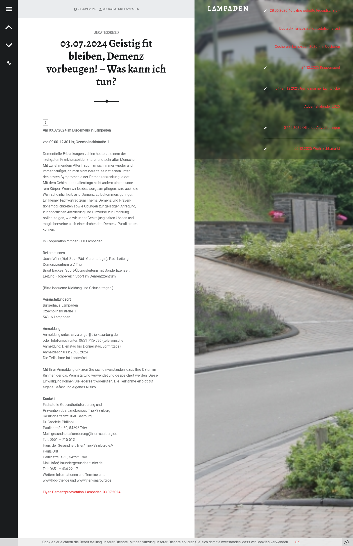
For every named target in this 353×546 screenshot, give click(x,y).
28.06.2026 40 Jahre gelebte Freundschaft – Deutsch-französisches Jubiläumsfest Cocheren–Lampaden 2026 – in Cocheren (305, 28)
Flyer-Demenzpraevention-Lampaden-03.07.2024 (81, 492)
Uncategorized (106, 32)
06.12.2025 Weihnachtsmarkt (317, 148)
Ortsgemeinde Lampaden (121, 9)
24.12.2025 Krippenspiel (320, 67)
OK (297, 542)
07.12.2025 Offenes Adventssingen (312, 127)
